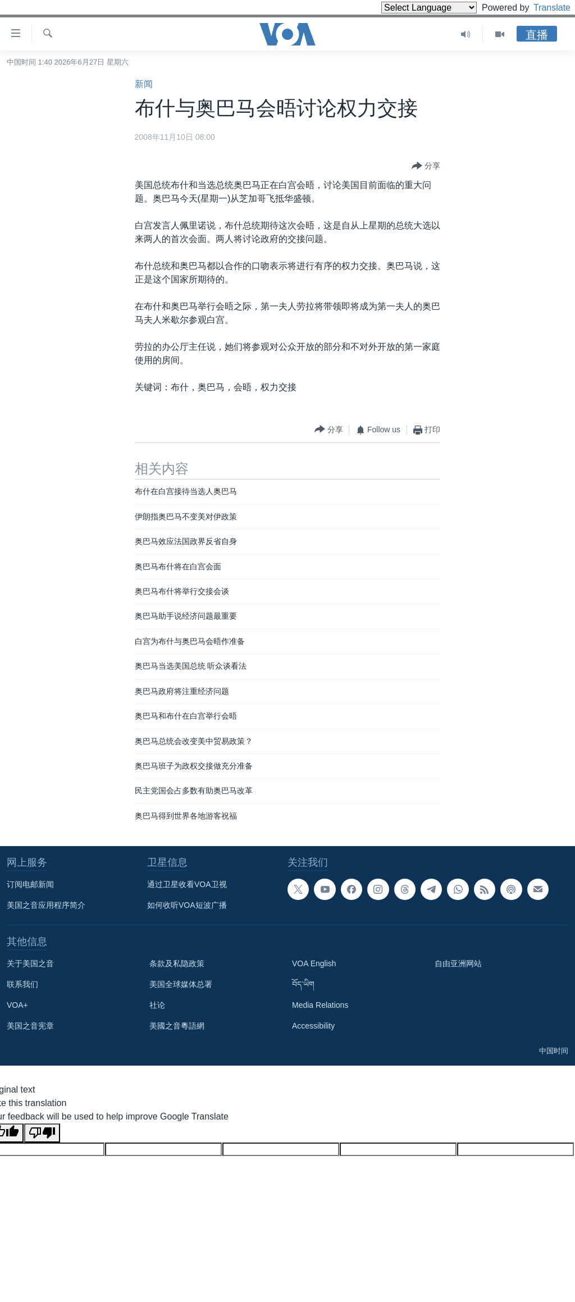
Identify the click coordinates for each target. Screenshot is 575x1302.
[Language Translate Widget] (410, 7)
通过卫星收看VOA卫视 (187, 884)
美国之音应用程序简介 (46, 905)
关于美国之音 (30, 963)
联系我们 (22, 984)
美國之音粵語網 (176, 1025)
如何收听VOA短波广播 (187, 905)
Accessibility (313, 1025)
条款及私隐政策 (176, 963)
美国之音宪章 (30, 1025)
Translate (542, 7)
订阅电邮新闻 (30, 884)
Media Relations (320, 1005)
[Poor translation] (42, 1133)
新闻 (144, 84)
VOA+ (17, 1005)
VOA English (314, 963)
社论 (157, 1005)
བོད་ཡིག (303, 984)
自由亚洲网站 (458, 963)
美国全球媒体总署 (180, 984)
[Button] (426, 166)
